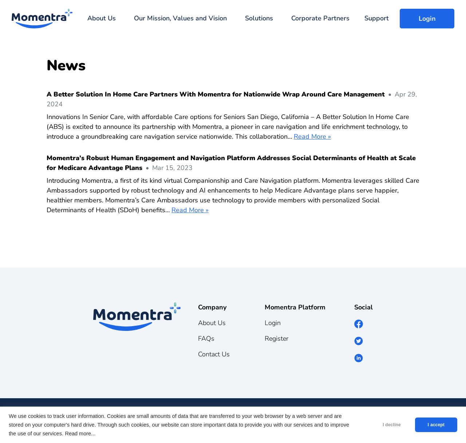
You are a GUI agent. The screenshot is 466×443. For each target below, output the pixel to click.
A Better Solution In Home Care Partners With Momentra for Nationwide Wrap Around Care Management (216, 94)
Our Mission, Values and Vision (180, 18)
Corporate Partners (320, 18)
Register (276, 338)
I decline (392, 424)
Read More (310, 136)
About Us (101, 18)
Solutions (259, 18)
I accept (436, 424)
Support (376, 18)
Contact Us (214, 354)
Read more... (80, 433)
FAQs (206, 338)
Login (427, 18)
